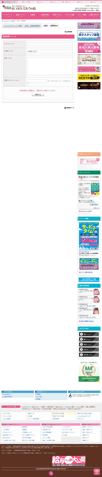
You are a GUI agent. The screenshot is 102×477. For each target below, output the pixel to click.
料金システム (59, 406)
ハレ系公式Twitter (7, 396)
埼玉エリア (52, 2)
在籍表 (43, 406)
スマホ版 (64, 435)
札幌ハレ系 (89, 5)
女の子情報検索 (47, 432)
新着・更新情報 (90, 406)
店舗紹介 (24, 429)
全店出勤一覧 (46, 429)
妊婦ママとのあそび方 (74, 408)
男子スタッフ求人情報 (28, 440)
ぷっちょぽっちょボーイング (83, 416)
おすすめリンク (26, 408)
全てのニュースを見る (86, 211)
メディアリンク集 (67, 429)
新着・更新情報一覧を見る (87, 321)
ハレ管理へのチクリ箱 (9, 440)
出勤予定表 (50, 406)
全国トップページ (88, 427)
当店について (35, 406)
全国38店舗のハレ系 (9, 2)
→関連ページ (96, 207)
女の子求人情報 (46, 408)
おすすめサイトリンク (68, 432)
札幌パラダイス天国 (58, 416)
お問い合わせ (36, 408)
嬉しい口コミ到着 (91, 305)
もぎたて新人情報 (48, 427)
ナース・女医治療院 (33, 419)
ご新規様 (37, 394)
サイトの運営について (28, 435)
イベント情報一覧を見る (87, 272)
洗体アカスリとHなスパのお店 (84, 413)
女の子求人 (96, 5)
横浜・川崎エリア (66, 2)
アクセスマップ (7, 432)
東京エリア (39, 2)
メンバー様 (38, 396)
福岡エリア (79, 2)
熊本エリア (93, 2)
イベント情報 (80, 406)
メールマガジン (6, 394)
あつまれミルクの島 (58, 413)
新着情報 (24, 427)
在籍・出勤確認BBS (32, 26)
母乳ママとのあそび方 (59, 408)
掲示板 (13, 20)
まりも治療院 (6, 419)
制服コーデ (31, 413)
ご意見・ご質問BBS (50, 26)
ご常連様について (27, 432)
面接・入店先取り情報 (49, 440)
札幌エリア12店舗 (26, 2)
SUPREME (56, 419)
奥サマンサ (80, 419)
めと (81, 309)
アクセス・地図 (69, 406)
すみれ (81, 290)
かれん (81, 305)
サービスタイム (84, 251)
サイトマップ (6, 427)
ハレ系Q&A (6, 429)
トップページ (6, 20)
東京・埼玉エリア (88, 432)
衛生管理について (8, 435)
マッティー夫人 (7, 416)
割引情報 (45, 435)
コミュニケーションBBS (13, 26)
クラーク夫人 (6, 413)
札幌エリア (86, 440)
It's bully (30, 416)
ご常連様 (37, 399)
